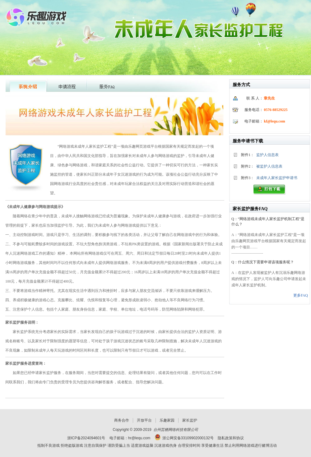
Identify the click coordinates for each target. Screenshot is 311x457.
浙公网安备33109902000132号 (188, 438)
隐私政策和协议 (231, 438)
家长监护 (189, 420)
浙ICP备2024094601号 (86, 438)
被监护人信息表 (269, 166)
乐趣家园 (167, 420)
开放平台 (144, 420)
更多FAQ (300, 295)
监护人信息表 (267, 155)
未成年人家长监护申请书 (276, 178)
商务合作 (121, 420)
